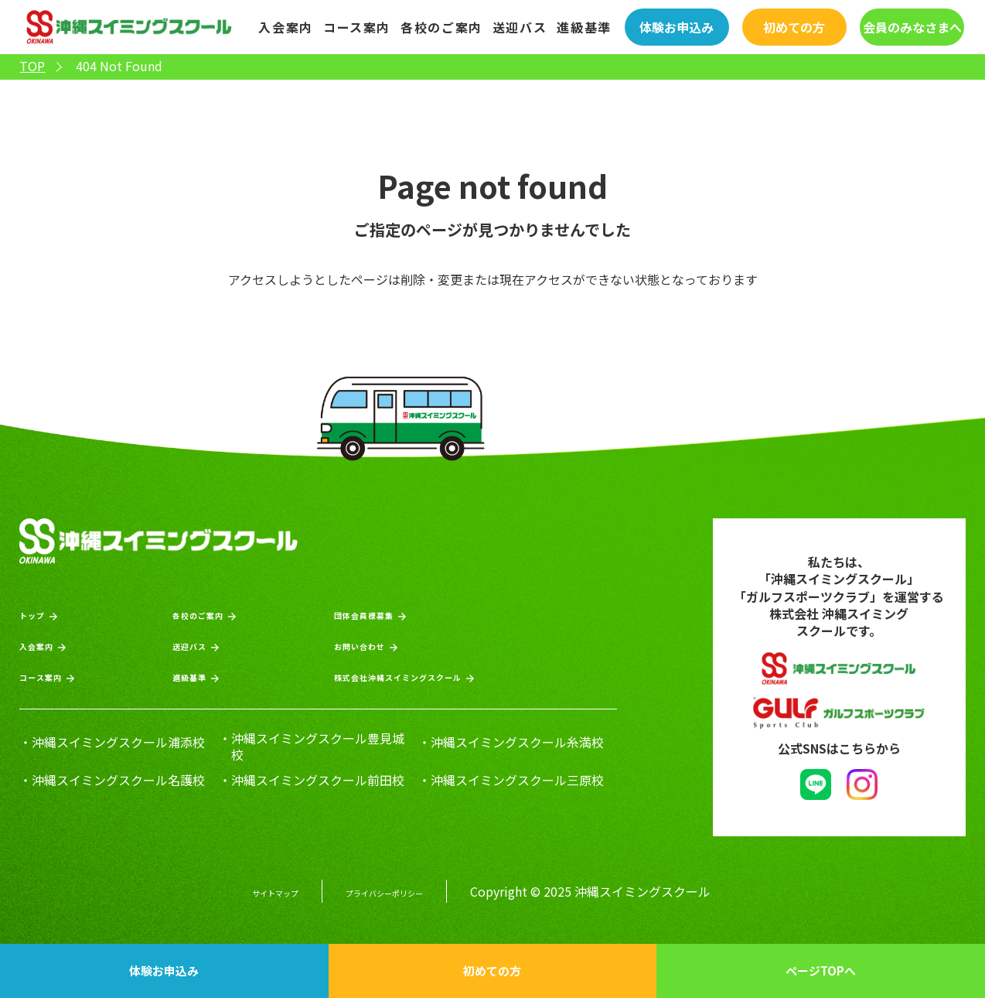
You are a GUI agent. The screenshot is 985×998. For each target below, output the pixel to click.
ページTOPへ (821, 970)
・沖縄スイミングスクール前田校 (311, 779)
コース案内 (356, 27)
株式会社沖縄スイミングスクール (418, 674)
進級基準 (584, 27)
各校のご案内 (441, 27)
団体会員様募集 (363, 612)
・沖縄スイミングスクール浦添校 (112, 741)
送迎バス (519, 27)
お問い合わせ (357, 643)
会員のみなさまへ (912, 27)
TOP (32, 66)
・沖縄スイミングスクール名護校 (112, 779)
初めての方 (794, 27)
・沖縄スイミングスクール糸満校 (511, 741)
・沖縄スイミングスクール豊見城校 (311, 745)
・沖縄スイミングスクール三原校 (511, 779)
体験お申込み (676, 27)
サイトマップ (252, 886)
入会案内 (285, 27)
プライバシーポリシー (398, 886)
